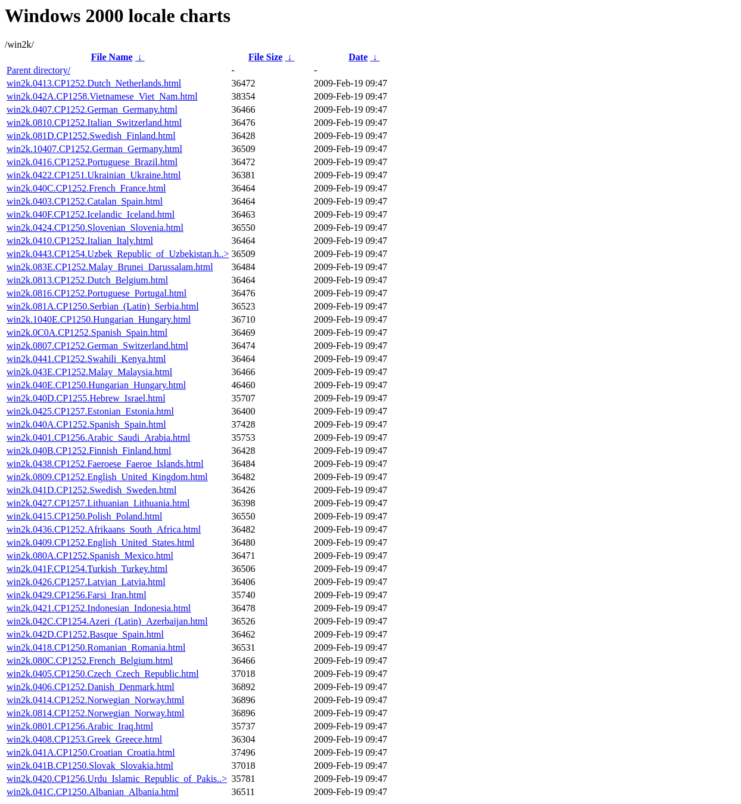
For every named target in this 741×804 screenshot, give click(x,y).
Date (358, 57)
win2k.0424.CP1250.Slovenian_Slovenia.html (95, 227)
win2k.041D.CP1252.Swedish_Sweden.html (91, 490)
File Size (265, 57)
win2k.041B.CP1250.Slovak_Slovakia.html (90, 765)
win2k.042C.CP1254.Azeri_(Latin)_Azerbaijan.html (107, 621)
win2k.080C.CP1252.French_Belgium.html (90, 660)
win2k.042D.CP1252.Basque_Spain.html (85, 634)
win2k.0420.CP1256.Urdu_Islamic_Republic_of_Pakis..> (117, 779)
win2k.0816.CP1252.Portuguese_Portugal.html (96, 293)
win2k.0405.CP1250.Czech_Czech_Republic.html (103, 674)
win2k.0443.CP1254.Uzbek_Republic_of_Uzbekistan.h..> (118, 254)
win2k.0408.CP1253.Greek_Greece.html (84, 739)
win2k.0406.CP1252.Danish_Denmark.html (91, 687)
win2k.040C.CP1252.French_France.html (86, 188)
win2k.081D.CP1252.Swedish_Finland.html (91, 136)
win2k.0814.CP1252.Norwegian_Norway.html (96, 713)
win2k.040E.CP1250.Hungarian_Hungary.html (96, 385)
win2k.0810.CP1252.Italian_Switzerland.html (94, 122)
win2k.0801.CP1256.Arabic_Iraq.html (80, 726)
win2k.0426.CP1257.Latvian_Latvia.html (86, 582)
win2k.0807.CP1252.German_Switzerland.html (97, 346)
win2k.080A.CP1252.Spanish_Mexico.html (90, 556)
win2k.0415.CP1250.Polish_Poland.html (84, 516)
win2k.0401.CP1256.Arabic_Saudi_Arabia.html (98, 437)
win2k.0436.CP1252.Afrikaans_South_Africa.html (104, 529)
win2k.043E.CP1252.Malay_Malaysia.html (89, 372)
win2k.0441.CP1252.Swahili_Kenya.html (86, 359)
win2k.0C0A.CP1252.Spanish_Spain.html (87, 332)
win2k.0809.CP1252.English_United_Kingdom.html (107, 477)
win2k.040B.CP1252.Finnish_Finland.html (89, 451)
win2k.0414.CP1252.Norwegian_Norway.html (96, 700)
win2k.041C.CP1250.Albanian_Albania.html (93, 792)
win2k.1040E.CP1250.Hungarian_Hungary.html (99, 319)
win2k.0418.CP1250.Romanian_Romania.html (96, 647)
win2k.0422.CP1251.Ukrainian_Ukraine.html (93, 175)
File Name (112, 57)
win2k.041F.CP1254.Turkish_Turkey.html (87, 569)
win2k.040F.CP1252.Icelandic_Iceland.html (91, 214)
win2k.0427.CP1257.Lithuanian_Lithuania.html (98, 503)
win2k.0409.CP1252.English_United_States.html (101, 542)
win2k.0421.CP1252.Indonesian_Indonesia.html (99, 608)
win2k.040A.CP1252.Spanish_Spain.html (86, 424)
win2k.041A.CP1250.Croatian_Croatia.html (91, 752)
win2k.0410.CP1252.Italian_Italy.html (80, 241)
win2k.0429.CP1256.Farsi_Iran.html (77, 595)
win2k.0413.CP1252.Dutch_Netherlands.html (94, 83)
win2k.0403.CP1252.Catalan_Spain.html (85, 201)
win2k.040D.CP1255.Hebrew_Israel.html (86, 398)
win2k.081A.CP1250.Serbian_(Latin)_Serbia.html (103, 306)
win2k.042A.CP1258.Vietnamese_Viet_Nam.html (102, 96)
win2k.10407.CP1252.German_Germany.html (94, 149)
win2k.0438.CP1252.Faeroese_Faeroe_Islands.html (105, 464)
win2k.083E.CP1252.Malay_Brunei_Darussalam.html (110, 267)
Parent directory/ (38, 70)
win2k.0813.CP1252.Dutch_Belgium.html (87, 280)
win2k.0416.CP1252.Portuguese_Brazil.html (92, 162)
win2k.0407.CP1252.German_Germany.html (92, 109)
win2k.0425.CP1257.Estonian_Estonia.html (90, 411)
